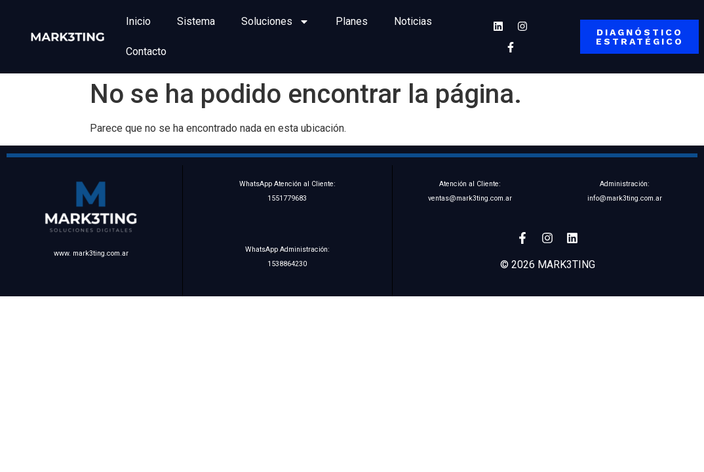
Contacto (146, 51)
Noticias (413, 21)
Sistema (196, 21)
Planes (352, 21)
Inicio (138, 21)
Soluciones (275, 21)
